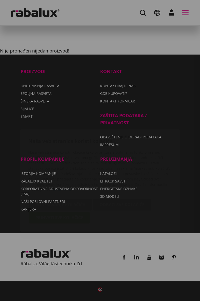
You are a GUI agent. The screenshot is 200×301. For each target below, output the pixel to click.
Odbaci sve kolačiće (122, 174)
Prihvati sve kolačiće (59, 187)
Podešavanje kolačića (60, 174)
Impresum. (62, 159)
